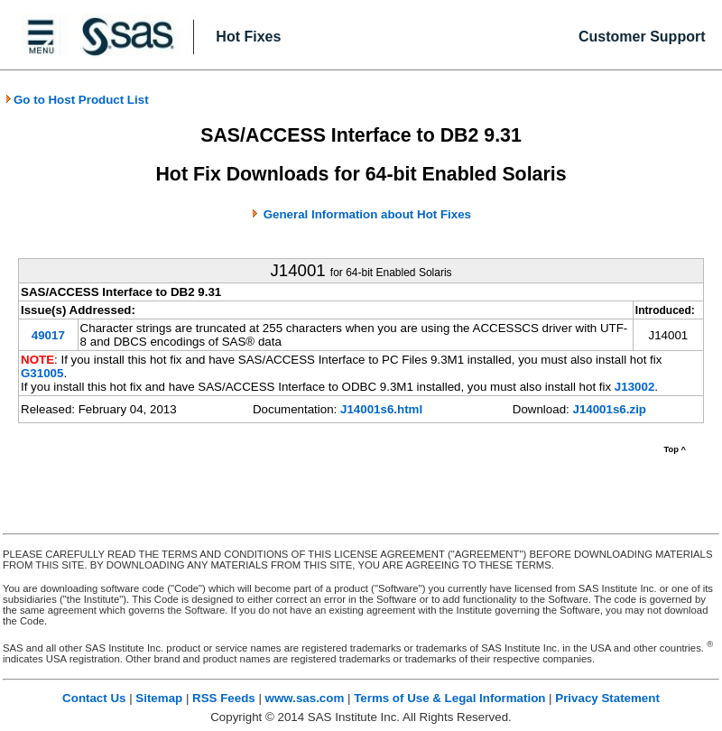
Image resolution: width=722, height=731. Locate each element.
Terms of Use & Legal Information (449, 698)
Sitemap (158, 698)
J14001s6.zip (609, 409)
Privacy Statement (607, 698)
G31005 (42, 373)
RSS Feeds (223, 698)
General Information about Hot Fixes (367, 214)
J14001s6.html (381, 409)
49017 (48, 335)
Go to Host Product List (77, 99)
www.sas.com (305, 698)
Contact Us (93, 698)
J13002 (634, 386)
